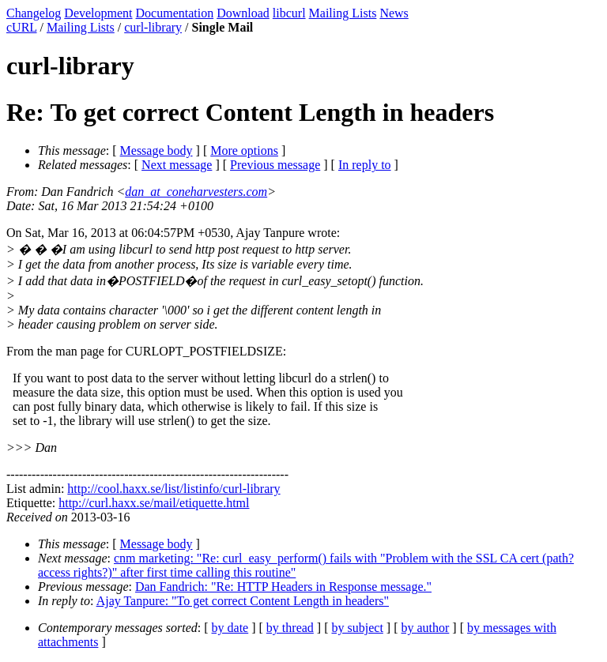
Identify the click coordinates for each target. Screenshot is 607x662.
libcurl (289, 13)
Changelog (33, 13)
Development (98, 13)
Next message (176, 164)
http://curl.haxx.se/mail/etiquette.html (153, 503)
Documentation (175, 13)
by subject (357, 627)
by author (425, 627)
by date (230, 627)
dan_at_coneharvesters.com (196, 191)
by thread (290, 627)
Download (243, 13)
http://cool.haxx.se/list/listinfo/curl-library (173, 488)
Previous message (275, 164)
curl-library (153, 27)
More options (244, 150)
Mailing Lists (343, 13)
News (393, 13)
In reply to (364, 164)
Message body (156, 150)
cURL (21, 27)
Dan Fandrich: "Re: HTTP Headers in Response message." (283, 586)
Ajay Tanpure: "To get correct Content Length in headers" (242, 600)
